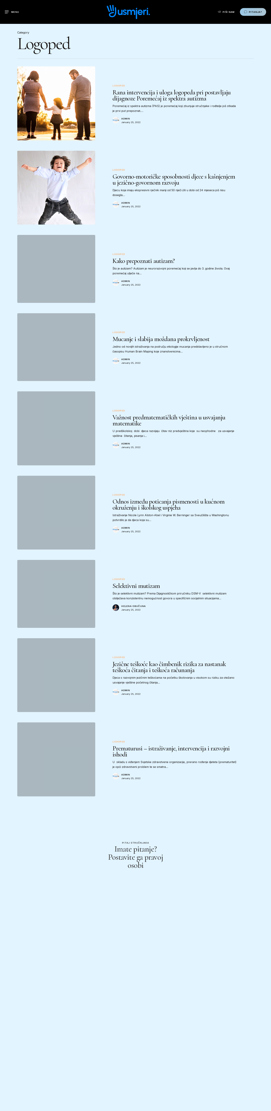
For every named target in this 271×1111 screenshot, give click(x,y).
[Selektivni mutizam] (56, 600)
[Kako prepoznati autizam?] (56, 275)
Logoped (119, 85)
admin (125, 118)
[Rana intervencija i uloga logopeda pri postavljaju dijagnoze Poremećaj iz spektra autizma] (56, 103)
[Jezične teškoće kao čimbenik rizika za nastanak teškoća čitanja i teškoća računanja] (56, 681)
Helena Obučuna (133, 612)
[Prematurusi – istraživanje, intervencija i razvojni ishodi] (56, 765)
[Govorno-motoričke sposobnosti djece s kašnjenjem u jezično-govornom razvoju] (56, 193)
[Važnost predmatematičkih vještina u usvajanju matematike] (56, 434)
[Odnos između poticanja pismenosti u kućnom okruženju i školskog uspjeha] (56, 518)
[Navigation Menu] (12, 12)
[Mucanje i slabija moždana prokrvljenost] (56, 353)
